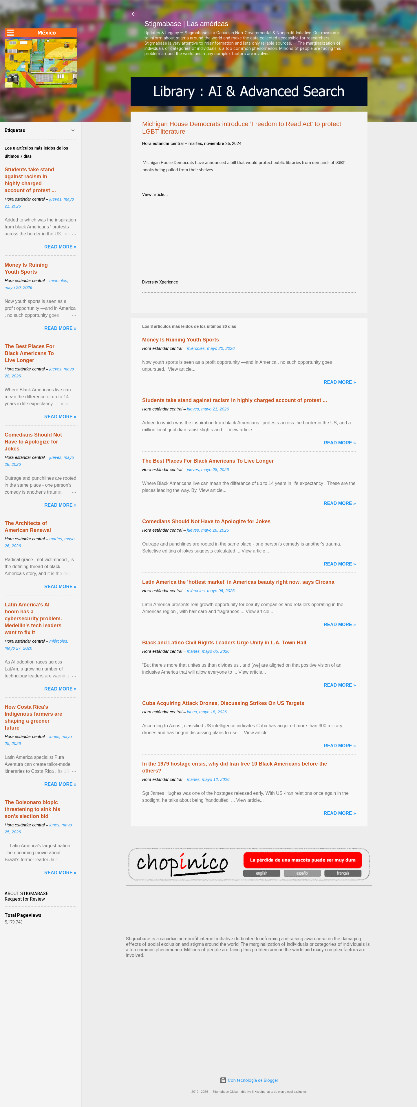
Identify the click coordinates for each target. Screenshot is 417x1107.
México (249, 909)
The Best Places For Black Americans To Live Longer (208, 461)
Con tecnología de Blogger (249, 1080)
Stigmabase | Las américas (186, 24)
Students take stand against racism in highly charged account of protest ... (234, 400)
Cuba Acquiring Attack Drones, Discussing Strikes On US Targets (223, 703)
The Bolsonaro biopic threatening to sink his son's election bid (32, 809)
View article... (155, 194)
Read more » (340, 382)
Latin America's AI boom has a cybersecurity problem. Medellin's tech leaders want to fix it (33, 618)
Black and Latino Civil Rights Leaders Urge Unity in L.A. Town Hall (224, 643)
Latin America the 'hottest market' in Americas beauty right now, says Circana (238, 582)
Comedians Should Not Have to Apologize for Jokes (206, 521)
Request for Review (25, 899)
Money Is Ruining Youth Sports (180, 340)
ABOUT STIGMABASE (26, 893)
